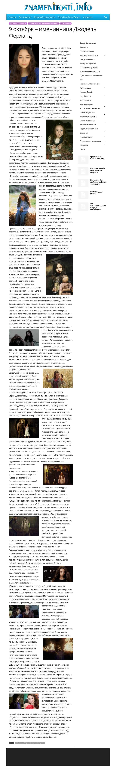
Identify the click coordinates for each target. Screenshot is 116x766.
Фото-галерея (66, 23)
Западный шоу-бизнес (44, 17)
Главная (12, 17)
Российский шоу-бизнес (69, 17)
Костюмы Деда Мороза (96, 193)
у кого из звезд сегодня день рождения (30, 743)
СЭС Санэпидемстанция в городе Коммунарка (98, 206)
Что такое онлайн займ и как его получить (97, 170)
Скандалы (88, 17)
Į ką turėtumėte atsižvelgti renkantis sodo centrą (98, 182)
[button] (105, 17)
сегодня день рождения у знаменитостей (44, 23)
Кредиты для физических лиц (97, 157)
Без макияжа (25, 17)
